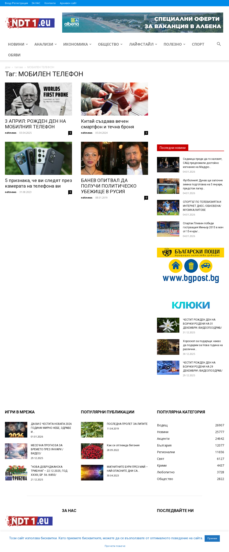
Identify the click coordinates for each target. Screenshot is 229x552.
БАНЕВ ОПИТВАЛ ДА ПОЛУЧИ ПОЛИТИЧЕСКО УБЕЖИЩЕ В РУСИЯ (108, 186)
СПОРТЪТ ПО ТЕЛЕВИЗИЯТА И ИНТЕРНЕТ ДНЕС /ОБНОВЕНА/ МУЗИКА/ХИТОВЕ (202, 205)
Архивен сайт (68, 3)
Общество (110, 44)
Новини (18, 44)
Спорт (198, 44)
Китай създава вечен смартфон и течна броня (107, 123)
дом (7, 67)
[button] (218, 44)
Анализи (45, 44)
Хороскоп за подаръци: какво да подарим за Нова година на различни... (203, 345)
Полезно (174, 44)
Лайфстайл (143, 44)
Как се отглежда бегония (123, 445)
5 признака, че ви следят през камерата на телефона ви (38, 183)
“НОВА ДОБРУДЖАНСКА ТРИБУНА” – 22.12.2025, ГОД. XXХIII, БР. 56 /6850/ (49, 470)
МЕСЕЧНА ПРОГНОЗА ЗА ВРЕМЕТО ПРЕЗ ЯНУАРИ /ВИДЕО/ (47, 449)
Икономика (77, 44)
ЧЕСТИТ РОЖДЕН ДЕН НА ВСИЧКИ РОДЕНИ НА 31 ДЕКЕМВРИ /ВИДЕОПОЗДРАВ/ (202, 323)
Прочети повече (115, 546)
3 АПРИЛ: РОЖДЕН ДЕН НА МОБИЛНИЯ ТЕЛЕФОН (35, 123)
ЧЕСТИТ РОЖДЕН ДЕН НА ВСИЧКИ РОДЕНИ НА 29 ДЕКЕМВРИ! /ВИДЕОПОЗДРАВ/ (203, 366)
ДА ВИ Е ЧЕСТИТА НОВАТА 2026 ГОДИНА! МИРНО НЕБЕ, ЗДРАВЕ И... (51, 428)
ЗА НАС (36, 3)
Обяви (14, 55)
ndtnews (10, 132)
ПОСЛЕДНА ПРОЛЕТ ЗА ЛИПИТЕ (127, 423)
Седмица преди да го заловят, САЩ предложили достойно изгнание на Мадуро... (202, 163)
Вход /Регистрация (16, 3)
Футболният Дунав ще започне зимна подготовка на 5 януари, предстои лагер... (203, 184)
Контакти (50, 3)
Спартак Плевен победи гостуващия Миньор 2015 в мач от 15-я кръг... (203, 227)
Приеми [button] (212, 538)
